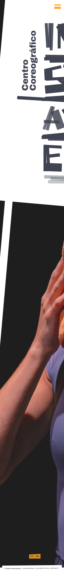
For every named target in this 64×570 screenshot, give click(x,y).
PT (32, 556)
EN (37, 556)
